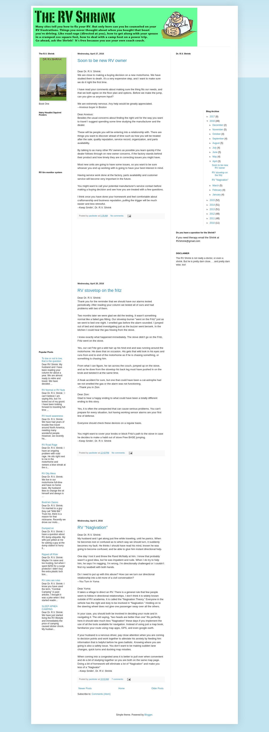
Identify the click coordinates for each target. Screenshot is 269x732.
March (216, 185)
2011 (212, 218)
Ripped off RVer (50, 554)
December (218, 125)
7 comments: (118, 679)
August (216, 143)
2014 (212, 205)
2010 (212, 223)
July (214, 147)
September (218, 138)
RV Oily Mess (49, 473)
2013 (212, 209)
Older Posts (157, 688)
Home (121, 688)
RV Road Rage (49, 444)
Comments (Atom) (101, 694)
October (216, 134)
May (214, 156)
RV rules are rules (51, 580)
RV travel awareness (52, 416)
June (215, 152)
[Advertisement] (120, 250)
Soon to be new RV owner (102, 60)
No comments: (117, 216)
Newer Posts (85, 688)
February (217, 190)
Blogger (148, 714)
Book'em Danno (50, 502)
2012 (212, 213)
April (215, 161)
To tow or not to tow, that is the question (52, 360)
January (216, 194)
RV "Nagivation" (92, 527)
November (218, 129)
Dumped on (48, 528)
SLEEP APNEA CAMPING (49, 607)
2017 (212, 116)
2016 (212, 121)
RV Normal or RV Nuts (53, 390)
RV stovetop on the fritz (99, 290)
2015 (212, 200)
